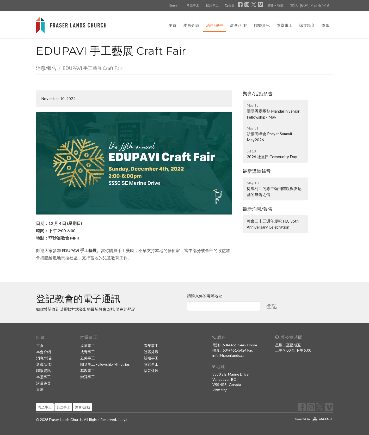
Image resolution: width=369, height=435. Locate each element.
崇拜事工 (87, 377)
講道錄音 (307, 25)
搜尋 (230, 5)
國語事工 (212, 5)
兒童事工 (87, 345)
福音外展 (151, 370)
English (174, 5)
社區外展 (151, 352)
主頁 (172, 25)
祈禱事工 (151, 358)
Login (124, 419)
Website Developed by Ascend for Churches (298, 417)
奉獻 (326, 25)
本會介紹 (191, 25)
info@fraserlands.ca (228, 355)
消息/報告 (214, 25)
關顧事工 (151, 364)
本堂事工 (284, 25)
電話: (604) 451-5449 (309, 5)
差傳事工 (87, 358)
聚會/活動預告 (258, 93)
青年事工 (151, 345)
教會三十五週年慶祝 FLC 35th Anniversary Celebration (273, 224)
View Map (219, 390)
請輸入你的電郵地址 (204, 295)
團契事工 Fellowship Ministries (105, 364)
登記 (271, 306)
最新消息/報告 (258, 209)
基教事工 (87, 370)
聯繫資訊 (262, 25)
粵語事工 (193, 5)
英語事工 (63, 407)
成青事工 (87, 352)
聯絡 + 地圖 (275, 5)
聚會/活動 (238, 25)
